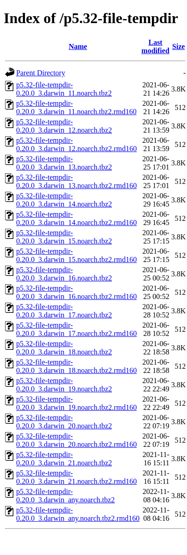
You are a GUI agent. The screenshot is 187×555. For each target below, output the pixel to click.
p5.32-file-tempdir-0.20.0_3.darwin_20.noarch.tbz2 (64, 422)
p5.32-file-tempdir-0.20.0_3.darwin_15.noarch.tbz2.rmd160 (76, 255)
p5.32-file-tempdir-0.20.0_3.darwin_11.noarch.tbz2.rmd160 (76, 107)
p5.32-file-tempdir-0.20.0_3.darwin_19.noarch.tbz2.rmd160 (76, 403)
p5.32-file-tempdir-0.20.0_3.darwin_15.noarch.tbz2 (64, 237)
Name (78, 46)
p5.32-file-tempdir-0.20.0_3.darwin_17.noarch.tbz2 (64, 311)
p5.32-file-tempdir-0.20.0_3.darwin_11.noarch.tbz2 (64, 89)
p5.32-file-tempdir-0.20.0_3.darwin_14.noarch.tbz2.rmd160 (76, 218)
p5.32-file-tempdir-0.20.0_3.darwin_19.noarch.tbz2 (64, 385)
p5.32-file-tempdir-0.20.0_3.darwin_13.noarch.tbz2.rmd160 (76, 181)
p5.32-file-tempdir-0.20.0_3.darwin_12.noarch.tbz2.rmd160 (76, 144)
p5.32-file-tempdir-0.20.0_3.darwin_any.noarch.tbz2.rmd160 (77, 514)
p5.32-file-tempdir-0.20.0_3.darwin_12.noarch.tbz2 (64, 126)
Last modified (155, 46)
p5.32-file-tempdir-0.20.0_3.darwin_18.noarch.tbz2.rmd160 (76, 366)
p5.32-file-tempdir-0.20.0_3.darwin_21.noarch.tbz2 (64, 459)
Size (178, 46)
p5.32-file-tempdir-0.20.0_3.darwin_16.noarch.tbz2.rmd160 (76, 292)
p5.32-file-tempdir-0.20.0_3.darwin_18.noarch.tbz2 (64, 348)
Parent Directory (40, 73)
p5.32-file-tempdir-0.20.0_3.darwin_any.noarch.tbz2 (65, 496)
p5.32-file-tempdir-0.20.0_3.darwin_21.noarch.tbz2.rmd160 (76, 477)
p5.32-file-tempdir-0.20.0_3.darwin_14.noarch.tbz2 (64, 200)
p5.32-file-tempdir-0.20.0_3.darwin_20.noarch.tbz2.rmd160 (76, 440)
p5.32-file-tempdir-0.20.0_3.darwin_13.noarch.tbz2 (64, 163)
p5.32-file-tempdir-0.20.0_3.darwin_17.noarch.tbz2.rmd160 (76, 329)
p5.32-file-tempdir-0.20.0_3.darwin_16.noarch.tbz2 (64, 274)
